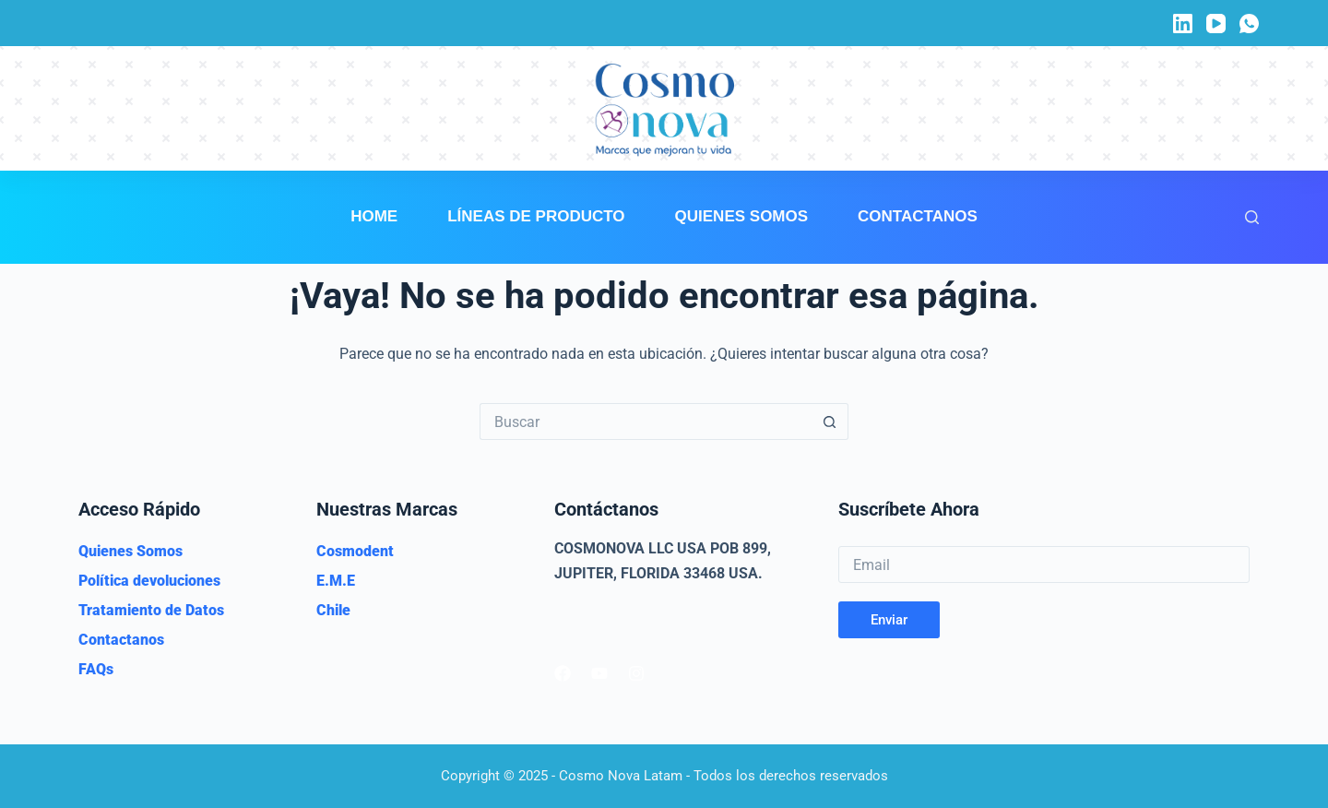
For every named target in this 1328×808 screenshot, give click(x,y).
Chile (333, 610)
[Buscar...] (646, 421)
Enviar (889, 620)
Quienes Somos (742, 216)
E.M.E (335, 580)
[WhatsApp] (1249, 23)
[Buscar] (1252, 217)
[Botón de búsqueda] (830, 421)
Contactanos (918, 216)
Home (373, 216)
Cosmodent (355, 551)
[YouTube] (1216, 23)
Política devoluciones (149, 580)
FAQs (95, 669)
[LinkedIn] (1182, 23)
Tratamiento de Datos (151, 610)
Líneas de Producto (535, 216)
